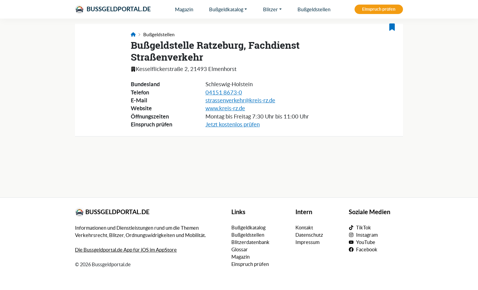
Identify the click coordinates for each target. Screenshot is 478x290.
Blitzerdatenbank (250, 242)
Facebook (366, 249)
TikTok (363, 227)
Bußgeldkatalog (226, 9)
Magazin (184, 9)
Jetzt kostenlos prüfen (232, 125)
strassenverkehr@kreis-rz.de (240, 100)
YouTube (365, 242)
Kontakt (304, 227)
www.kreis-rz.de (225, 108)
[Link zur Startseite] (133, 34)
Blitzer (270, 9)
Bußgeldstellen (314, 9)
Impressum (307, 242)
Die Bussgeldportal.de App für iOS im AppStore (126, 250)
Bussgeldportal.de (113, 9)
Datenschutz (309, 235)
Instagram (367, 235)
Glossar (239, 249)
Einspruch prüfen (378, 9)
